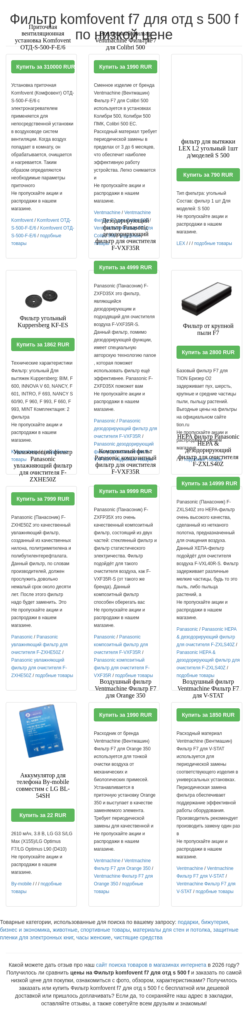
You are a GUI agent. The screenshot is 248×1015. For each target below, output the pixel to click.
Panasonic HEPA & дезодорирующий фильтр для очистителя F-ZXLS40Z (206, 637)
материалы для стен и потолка (171, 930)
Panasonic (105, 421)
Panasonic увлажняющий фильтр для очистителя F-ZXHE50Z (39, 644)
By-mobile (21, 884)
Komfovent (22, 220)
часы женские (93, 937)
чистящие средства (138, 937)
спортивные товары (105, 930)
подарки (188, 922)
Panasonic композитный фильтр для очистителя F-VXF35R (121, 644)
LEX (181, 243)
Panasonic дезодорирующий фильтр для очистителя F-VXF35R (125, 428)
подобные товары (213, 243)
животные (65, 930)
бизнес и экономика (25, 930)
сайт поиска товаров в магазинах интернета (151, 965)
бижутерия (214, 922)
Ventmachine (107, 212)
